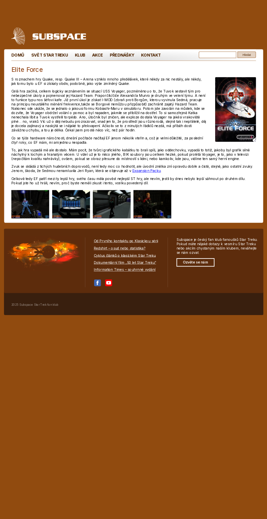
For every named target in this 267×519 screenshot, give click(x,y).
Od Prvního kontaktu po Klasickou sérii (126, 241)
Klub (79, 55)
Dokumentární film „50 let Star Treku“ (125, 262)
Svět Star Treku (49, 55)
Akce (97, 55)
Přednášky (121, 55)
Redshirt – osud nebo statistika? (119, 248)
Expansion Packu (146, 171)
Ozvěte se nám (195, 262)
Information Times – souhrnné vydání (125, 269)
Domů (17, 55)
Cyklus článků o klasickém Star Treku (125, 255)
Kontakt (151, 55)
